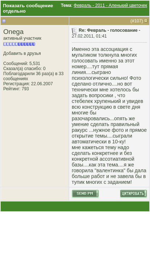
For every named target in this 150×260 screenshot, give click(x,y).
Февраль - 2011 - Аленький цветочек (110, 5)
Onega (13, 31)
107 (138, 20)
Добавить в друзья (22, 53)
